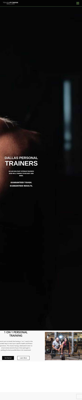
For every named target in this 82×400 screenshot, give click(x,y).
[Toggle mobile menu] (78, 3)
